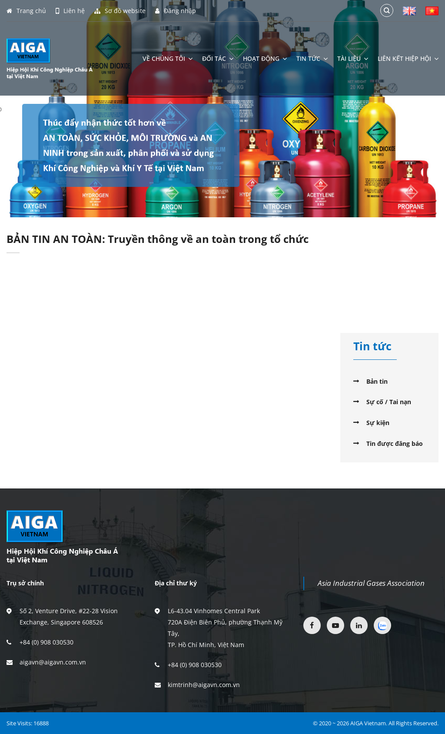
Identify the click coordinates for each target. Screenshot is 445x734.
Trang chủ (26, 11)
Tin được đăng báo (394, 443)
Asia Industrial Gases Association (371, 583)
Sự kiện (377, 422)
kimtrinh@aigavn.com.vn (204, 685)
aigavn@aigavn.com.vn (53, 662)
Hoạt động (265, 59)
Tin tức (312, 59)
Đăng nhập (175, 11)
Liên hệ (70, 11)
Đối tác (217, 59)
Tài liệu (352, 59)
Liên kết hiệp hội (408, 59)
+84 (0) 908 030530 (46, 642)
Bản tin (377, 381)
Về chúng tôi (168, 59)
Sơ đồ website (120, 11)
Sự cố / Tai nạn (388, 402)
